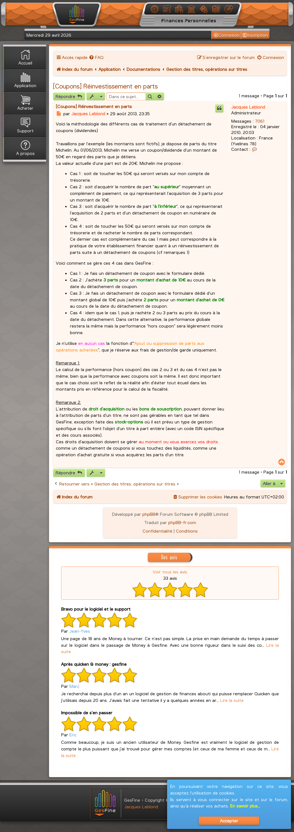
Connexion (226, 35)
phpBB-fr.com (182, 522)
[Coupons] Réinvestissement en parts (105, 86)
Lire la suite (232, 700)
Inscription (255, 35)
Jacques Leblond (248, 106)
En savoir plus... (245, 805)
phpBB (148, 514)
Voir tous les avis (170, 571)
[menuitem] (96, 57)
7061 (259, 121)
